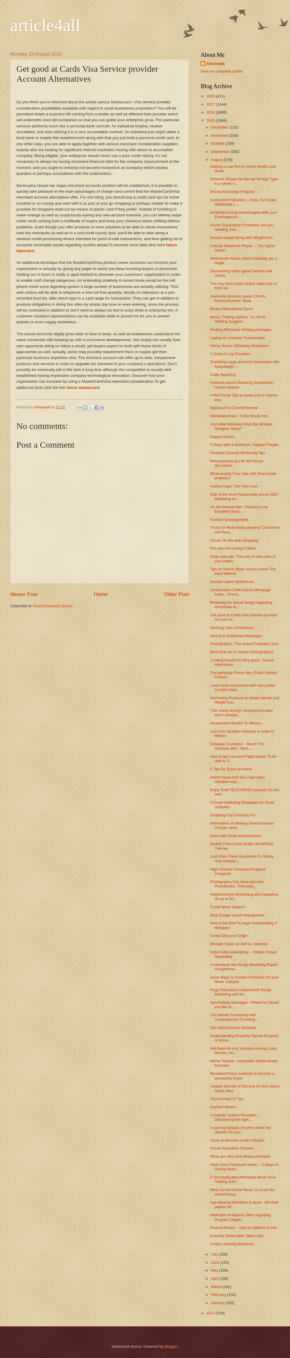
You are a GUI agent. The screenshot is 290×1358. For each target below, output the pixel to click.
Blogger (171, 1346)
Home (101, 594)
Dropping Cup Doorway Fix (232, 815)
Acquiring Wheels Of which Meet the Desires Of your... (240, 1130)
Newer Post (23, 594)
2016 (211, 112)
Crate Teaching (222, 374)
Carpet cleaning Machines (232, 1244)
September (221, 151)
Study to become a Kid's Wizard (236, 1140)
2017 (211, 104)
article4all (45, 25)
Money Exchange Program (232, 191)
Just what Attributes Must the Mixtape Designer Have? (241, 426)
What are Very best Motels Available (240, 1156)
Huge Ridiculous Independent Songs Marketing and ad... (240, 992)
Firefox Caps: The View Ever (234, 486)
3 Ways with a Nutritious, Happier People (244, 444)
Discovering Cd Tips (227, 1099)
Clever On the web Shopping (234, 540)
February (219, 1294)
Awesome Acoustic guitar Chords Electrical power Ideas (237, 298)
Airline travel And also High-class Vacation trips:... (237, 779)
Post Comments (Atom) (53, 606)
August (217, 160)
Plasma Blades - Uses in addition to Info (243, 1227)
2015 (211, 120)
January (218, 1303)
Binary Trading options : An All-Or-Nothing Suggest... (238, 319)
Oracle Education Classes (231, 1148)
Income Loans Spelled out (232, 581)
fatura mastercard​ (82, 387)
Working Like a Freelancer (232, 627)
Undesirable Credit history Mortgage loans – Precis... (240, 592)
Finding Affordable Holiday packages (240, 329)
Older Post (176, 594)
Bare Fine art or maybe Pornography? (241, 652)
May (215, 1270)
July (215, 1254)
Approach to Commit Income (234, 408)
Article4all (216, 63)
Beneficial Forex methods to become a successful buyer (242, 1075)
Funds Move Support (227, 907)
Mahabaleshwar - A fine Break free (239, 416)
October (218, 143)
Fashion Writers (223, 1107)
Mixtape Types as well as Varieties (238, 944)
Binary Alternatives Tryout (231, 309)
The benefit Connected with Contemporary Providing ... (234, 1017)
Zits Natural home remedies (233, 1027)
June (215, 1262)
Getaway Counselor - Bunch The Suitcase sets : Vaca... (237, 746)
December (220, 127)
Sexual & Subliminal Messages (236, 636)
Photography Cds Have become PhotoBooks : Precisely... (237, 884)
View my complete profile (222, 71)
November (220, 135)
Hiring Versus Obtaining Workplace (239, 345)
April (215, 1278)
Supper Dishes (222, 437)
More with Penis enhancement (235, 836)
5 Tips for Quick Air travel (231, 769)
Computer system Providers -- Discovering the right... (235, 1117)
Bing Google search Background (237, 915)
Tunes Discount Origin (228, 935)
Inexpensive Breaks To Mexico (235, 723)
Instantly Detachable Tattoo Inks (236, 1236)
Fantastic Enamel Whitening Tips (237, 453)
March (216, 1287)
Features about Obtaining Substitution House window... (241, 384)
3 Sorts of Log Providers (230, 354)
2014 (211, 1313)
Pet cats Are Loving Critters (233, 548)
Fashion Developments (229, 519)
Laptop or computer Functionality (237, 338)
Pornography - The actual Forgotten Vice (244, 644)
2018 (211, 96)
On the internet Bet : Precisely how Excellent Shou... (239, 509)
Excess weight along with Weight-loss (241, 237)
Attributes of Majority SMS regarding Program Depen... (240, 1217)
